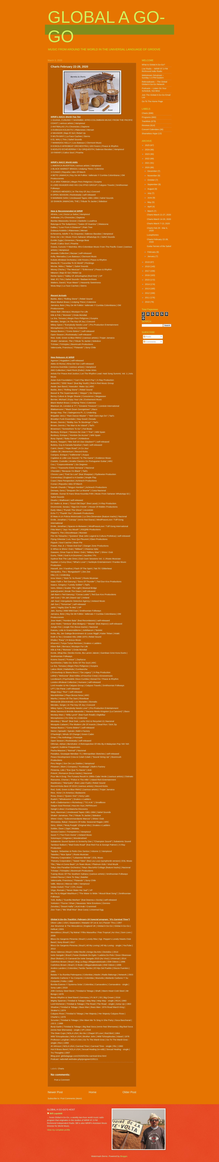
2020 (147, 167)
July (149, 193)
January (151, 256)
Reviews (146, 125)
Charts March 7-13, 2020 (158, 223)
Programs (146, 117)
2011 (147, 297)
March (150, 211)
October (151, 180)
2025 (147, 145)
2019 (147, 262)
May (149, 202)
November (152, 175)
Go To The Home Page (152, 101)
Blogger (123, 1156)
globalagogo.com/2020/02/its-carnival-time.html (83, 1056)
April (149, 206)
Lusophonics (153, 235)
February (151, 252)
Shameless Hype (149, 133)
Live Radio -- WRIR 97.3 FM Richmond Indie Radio (155, 70)
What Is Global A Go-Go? (153, 65)
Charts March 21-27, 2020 (159, 215)
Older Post (129, 1092)
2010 (147, 302)
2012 (147, 293)
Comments (149, 342)
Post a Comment (62, 1080)
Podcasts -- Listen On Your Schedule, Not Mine (154, 89)
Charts (61, 1068)
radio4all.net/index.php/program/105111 (79, 1059)
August (150, 189)
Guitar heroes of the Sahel (159, 246)
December (152, 171)
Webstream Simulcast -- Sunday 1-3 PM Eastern (153, 76)
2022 (147, 158)
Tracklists (146, 121)
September (152, 184)
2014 (147, 284)
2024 (147, 150)
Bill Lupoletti (56, 1113)
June (149, 198)
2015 (147, 280)
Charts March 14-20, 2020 (159, 219)
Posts (147, 337)
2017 (147, 271)
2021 (147, 163)
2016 (147, 275)
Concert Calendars (150, 129)
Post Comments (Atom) (71, 1098)
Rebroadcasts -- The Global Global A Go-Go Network (154, 83)
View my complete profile (58, 1130)
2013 (147, 288)
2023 (147, 154)
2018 (147, 266)
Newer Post (55, 1092)
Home (92, 1092)
